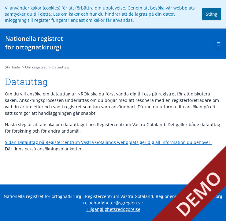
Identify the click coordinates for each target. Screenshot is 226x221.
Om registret (36, 67)
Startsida (12, 67)
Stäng (211, 14)
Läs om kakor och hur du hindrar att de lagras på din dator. (114, 14)
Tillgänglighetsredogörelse (113, 209)
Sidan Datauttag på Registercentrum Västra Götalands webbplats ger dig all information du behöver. (108, 142)
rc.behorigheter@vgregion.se (113, 203)
